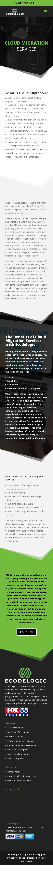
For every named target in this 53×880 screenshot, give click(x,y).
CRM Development (16, 736)
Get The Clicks (17, 857)
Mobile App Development (19, 754)
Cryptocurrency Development (20, 741)
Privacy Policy (13, 771)
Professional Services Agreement (22, 776)
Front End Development (18, 749)
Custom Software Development (21, 745)
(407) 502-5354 (26, 3)
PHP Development (15, 758)
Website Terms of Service (19, 780)
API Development (15, 727)
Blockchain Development (18, 732)
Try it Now (26, 632)
